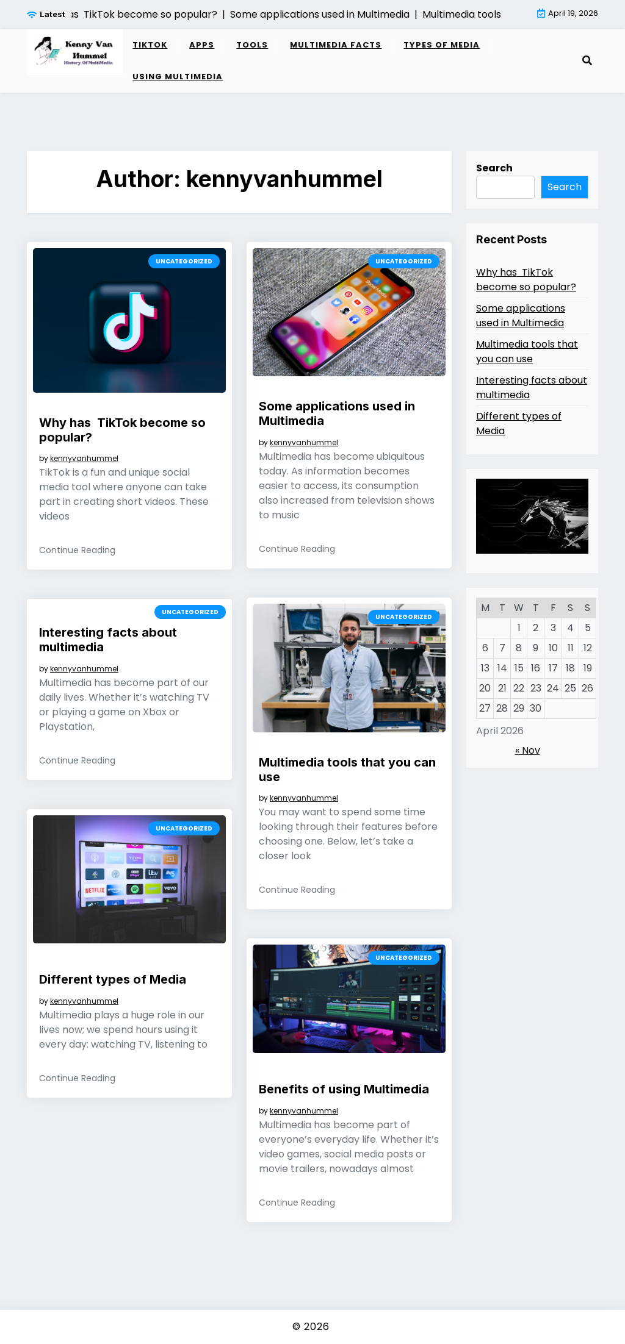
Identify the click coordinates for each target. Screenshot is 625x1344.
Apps (201, 45)
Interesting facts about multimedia (108, 639)
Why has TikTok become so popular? (122, 430)
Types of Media (441, 45)
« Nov (527, 750)
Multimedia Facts (335, 45)
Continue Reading (77, 550)
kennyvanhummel (84, 458)
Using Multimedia (177, 76)
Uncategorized (184, 261)
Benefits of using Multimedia (344, 1089)
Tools (252, 45)
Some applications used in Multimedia (337, 413)
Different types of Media (112, 979)
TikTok (149, 45)
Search (494, 168)
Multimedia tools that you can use (347, 769)
